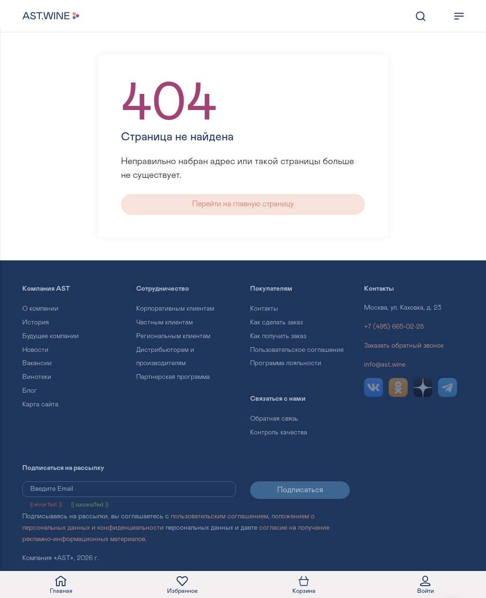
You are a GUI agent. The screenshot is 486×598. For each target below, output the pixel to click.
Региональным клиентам (173, 336)
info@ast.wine (384, 364)
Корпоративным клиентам (175, 308)
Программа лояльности (285, 363)
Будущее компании (50, 336)
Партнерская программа (173, 377)
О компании (40, 308)
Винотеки (36, 377)
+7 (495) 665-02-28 (394, 326)
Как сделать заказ (276, 322)
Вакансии (37, 363)
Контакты (264, 308)
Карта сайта (40, 404)
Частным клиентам (164, 322)
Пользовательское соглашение (297, 350)
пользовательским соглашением (219, 516)
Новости (35, 350)
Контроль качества (278, 432)
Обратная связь (274, 418)
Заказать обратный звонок (404, 345)
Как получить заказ (278, 336)
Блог (29, 390)
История (35, 322)
